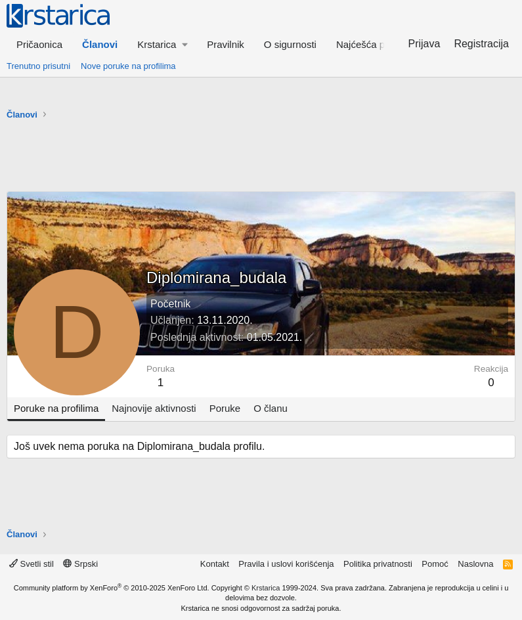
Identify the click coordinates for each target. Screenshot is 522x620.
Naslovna (475, 564)
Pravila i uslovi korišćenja (286, 564)
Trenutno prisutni (38, 66)
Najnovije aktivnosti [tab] (154, 408)
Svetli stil (31, 564)
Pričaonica (39, 44)
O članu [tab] (270, 408)
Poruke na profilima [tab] (56, 408)
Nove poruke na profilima (128, 66)
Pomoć (435, 564)
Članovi (100, 44)
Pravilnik (225, 44)
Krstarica (265, 588)
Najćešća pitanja (372, 44)
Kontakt (214, 564)
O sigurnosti (290, 44)
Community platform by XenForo (111, 588)
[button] (162, 44)
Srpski (80, 564)
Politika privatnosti (377, 564)
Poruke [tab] (225, 408)
